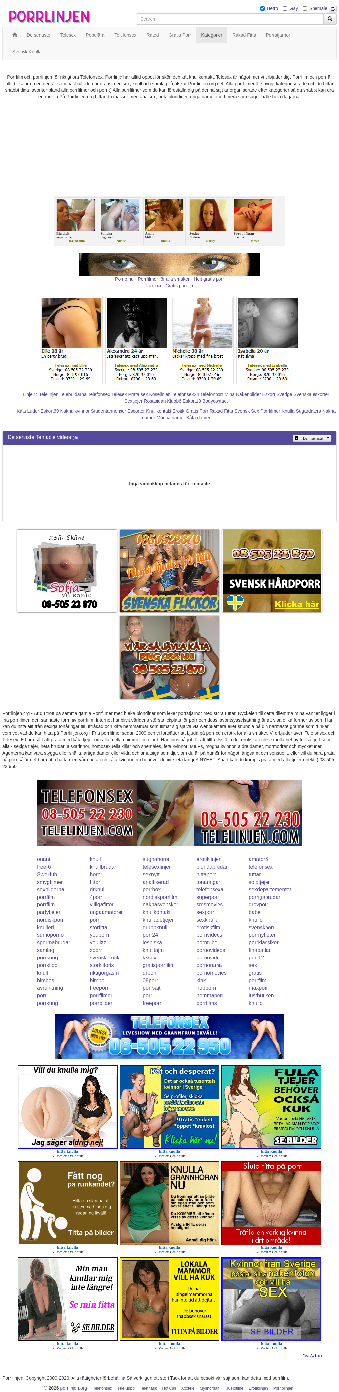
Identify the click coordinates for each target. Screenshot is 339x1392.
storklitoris (102, 965)
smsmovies (209, 904)
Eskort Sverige (277, 394)
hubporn (206, 988)
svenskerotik (105, 957)
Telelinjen (48, 394)
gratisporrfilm (158, 965)
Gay (293, 8)
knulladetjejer (158, 920)
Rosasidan (155, 401)
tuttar (255, 874)
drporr (150, 973)
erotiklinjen (208, 859)
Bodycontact (215, 401)
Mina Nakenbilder (243, 394)
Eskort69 (49, 411)
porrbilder (101, 1003)
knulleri (45, 927)
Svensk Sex (246, 411)
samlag (45, 950)
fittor (95, 882)
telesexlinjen (157, 867)
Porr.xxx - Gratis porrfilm (170, 285)
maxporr (258, 988)
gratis (255, 973)
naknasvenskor (160, 904)
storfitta (98, 927)
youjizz (98, 942)
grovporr (258, 904)
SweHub (47, 874)
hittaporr (206, 874)
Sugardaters (308, 411)
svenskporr (261, 927)
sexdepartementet (270, 889)
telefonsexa (209, 889)
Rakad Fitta (221, 411)
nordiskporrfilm (160, 897)
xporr (96, 950)
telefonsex (261, 867)
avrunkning (50, 988)
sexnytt (151, 874)
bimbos (45, 980)
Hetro (272, 8)
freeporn (100, 988)
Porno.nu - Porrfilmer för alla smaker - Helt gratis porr (169, 279)
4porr (96, 897)
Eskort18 (192, 401)
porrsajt (151, 988)
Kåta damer (198, 417)
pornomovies (211, 973)
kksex (149, 957)
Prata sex (138, 394)
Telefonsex (99, 394)
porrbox (152, 889)
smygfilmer (50, 882)
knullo (256, 920)
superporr (207, 897)
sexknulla (207, 920)
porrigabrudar (264, 897)
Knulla (288, 411)
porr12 (256, 957)
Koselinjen (159, 394)
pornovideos (210, 950)
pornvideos (209, 935)
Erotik (179, 411)
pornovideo (209, 957)
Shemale (318, 8)
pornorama (209, 965)
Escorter (136, 411)
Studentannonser (108, 411)
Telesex (119, 394)
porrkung (47, 957)
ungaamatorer (106, 912)
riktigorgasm (104, 973)
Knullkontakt (158, 411)
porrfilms (206, 1003)
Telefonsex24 (185, 394)
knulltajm (153, 950)
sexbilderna (50, 889)
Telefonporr (211, 394)
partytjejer (48, 912)
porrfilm (46, 897)
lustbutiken (261, 995)
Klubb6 (174, 401)
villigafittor (102, 904)
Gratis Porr (197, 411)
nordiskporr (50, 920)
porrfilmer (101, 995)
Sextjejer (133, 401)
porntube (206, 942)
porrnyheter (262, 935)
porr (94, 920)
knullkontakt (157, 912)
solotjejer (259, 882)
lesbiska (152, 942)
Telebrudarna (73, 394)
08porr (150, 980)
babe (255, 912)
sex (253, 965)
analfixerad (156, 882)
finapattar (260, 950)
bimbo (97, 980)
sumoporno (50, 935)
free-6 (44, 867)
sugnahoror (156, 859)
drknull (98, 889)
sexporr (205, 912)
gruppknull (155, 927)
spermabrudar (53, 942)
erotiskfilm (208, 927)
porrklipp (47, 965)
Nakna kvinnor (75, 411)
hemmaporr (209, 995)
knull (95, 859)
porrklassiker (264, 942)
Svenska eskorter (311, 394)
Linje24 (30, 394)
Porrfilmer (270, 411)
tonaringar (208, 882)
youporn (99, 935)
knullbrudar (103, 867)
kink (201, 980)
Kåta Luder (28, 411)
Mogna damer (170, 417)
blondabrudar (211, 867)
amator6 (258, 859)
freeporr (152, 1003)
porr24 (150, 935)
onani (43, 859)
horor (96, 874)
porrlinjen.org (73, 1388)
